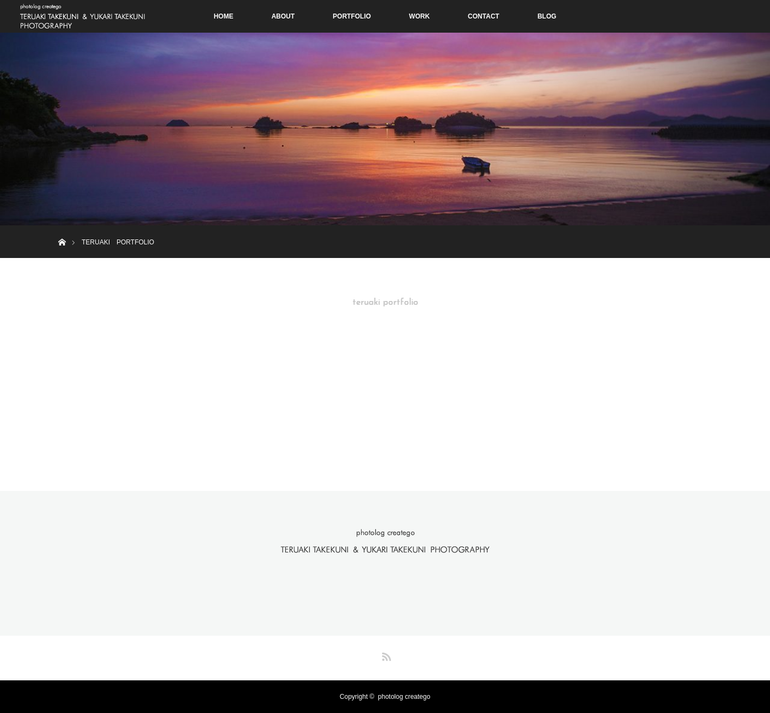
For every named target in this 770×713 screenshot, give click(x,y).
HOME (223, 16)
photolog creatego (404, 696)
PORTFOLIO (352, 16)
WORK (419, 16)
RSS (385, 655)
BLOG (547, 16)
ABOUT (283, 16)
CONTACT (483, 16)
